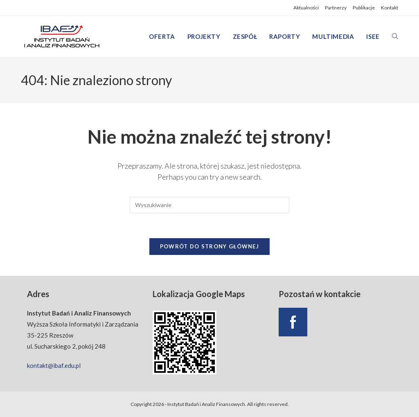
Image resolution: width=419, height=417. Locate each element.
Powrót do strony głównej (209, 246)
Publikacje (364, 8)
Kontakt (389, 8)
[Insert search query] (209, 205)
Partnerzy (336, 8)
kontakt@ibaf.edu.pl (54, 365)
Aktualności (306, 8)
